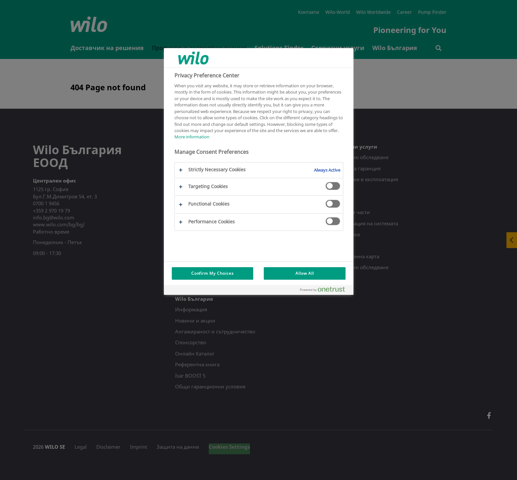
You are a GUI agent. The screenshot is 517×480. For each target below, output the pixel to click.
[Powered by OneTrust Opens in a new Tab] (325, 291)
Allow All (304, 273)
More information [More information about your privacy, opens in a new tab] (191, 137)
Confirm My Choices (212, 273)
